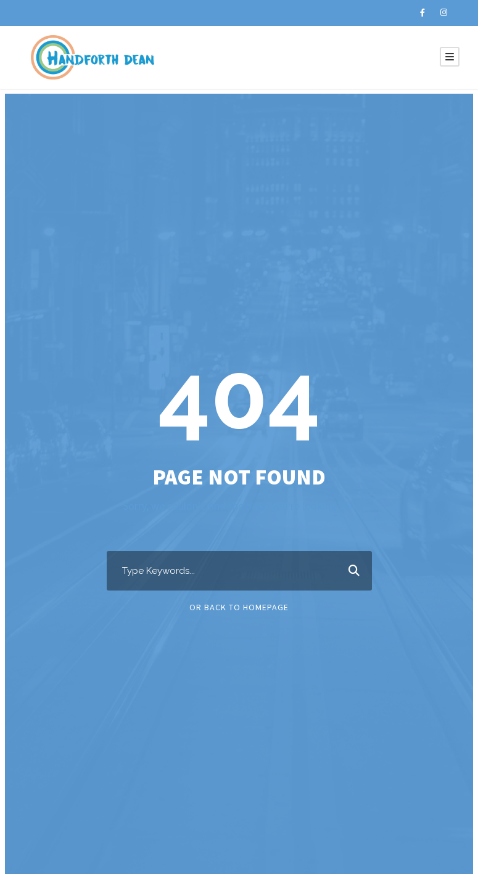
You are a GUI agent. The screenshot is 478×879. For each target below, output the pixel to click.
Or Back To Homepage (239, 607)
